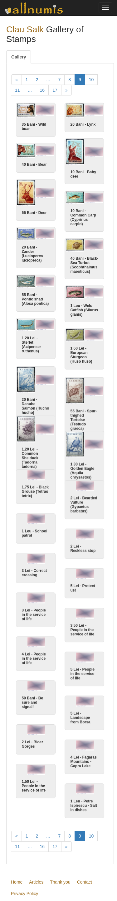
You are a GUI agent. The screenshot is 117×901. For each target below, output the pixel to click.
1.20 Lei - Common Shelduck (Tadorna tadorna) (30, 457)
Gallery (18, 56)
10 (91, 79)
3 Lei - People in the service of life (34, 613)
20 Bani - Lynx (83, 124)
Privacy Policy (24, 896)
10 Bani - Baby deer (83, 174)
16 (42, 90)
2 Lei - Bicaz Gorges (32, 743)
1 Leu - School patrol (34, 531)
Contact (84, 885)
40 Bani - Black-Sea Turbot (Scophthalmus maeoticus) (84, 264)
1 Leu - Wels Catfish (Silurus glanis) (84, 309)
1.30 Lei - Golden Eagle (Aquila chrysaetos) (83, 469)
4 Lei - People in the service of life (34, 657)
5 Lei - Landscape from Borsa (80, 716)
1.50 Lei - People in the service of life (34, 785)
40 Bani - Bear (34, 165)
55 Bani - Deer (34, 213)
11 (17, 90)
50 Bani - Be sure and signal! (32, 701)
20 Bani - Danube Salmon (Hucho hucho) (35, 405)
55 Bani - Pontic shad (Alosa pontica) (35, 298)
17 (54, 90)
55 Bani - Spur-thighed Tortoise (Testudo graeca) (84, 419)
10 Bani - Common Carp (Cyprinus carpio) (83, 216)
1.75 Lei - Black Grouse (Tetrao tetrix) (35, 489)
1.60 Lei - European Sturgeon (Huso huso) (81, 355)
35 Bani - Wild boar (34, 126)
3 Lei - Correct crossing (34, 571)
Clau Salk (25, 29)
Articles (36, 885)
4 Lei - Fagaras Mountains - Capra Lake (84, 761)
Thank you (60, 885)
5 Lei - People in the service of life (83, 672)
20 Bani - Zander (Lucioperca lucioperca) (32, 253)
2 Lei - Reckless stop (83, 546)
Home (16, 885)
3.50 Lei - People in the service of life (83, 628)
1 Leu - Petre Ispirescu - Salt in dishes (84, 805)
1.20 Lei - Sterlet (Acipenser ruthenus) (31, 344)
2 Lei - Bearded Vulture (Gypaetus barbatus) (84, 502)
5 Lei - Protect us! (83, 586)
